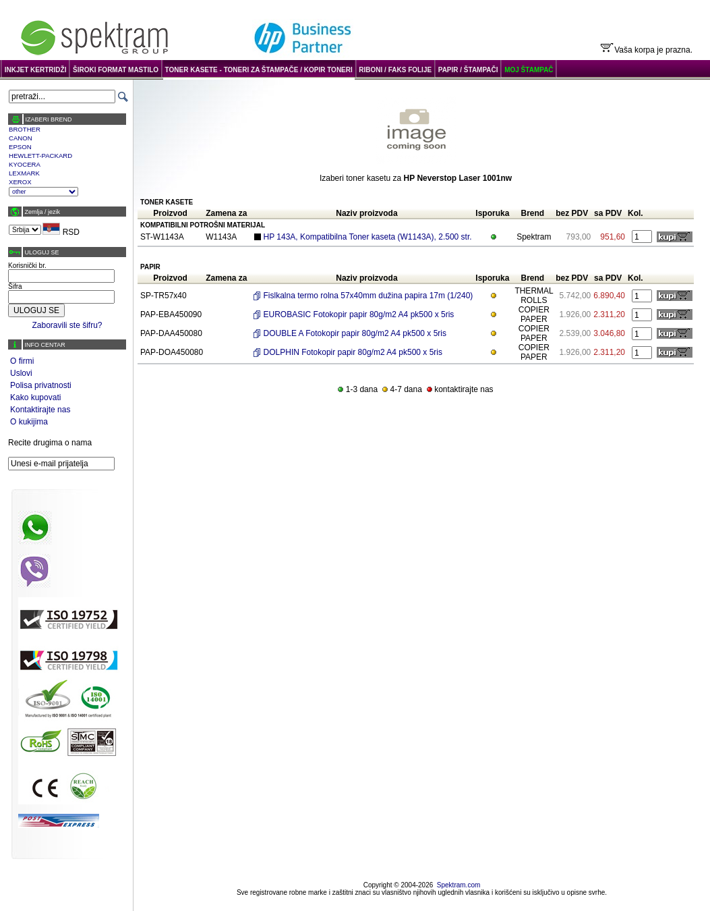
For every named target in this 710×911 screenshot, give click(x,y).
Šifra (15, 286)
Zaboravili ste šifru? (67, 325)
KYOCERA (24, 164)
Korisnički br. (27, 265)
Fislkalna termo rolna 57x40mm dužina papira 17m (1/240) (368, 295)
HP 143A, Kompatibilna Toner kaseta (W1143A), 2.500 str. (368, 237)
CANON (20, 138)
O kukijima (29, 421)
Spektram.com (458, 885)
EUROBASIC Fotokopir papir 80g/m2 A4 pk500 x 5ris (359, 314)
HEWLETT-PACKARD (40, 155)
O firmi (22, 361)
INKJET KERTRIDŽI (36, 70)
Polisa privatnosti (40, 385)
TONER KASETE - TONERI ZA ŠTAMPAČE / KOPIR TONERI (259, 70)
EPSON (20, 146)
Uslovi (21, 373)
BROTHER (24, 129)
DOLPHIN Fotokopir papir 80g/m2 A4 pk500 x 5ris (353, 352)
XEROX (20, 182)
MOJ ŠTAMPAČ (528, 70)
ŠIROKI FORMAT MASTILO (115, 70)
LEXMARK (24, 173)
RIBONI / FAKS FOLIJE (395, 70)
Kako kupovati (35, 397)
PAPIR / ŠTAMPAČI (468, 70)
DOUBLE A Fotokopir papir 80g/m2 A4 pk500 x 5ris (355, 333)
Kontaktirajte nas (40, 409)
